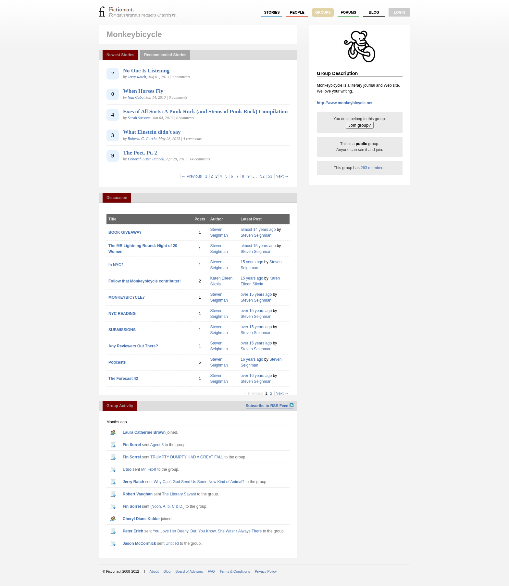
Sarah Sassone (139, 118)
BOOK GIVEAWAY (125, 232)
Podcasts (117, 362)
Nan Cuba (135, 97)
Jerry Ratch (137, 77)
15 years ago (252, 262)
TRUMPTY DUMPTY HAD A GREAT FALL (186, 457)
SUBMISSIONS (122, 330)
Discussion (116, 197)
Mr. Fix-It (148, 469)
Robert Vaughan (138, 494)
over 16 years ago (256, 375)
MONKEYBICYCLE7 (126, 297)
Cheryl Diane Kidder (141, 519)
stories (272, 12)
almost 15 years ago (258, 245)
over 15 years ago (256, 294)
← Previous (192, 176)
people (297, 12)
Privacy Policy (266, 571)
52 (262, 176)
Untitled (172, 543)
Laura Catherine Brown (144, 432)
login (399, 12)
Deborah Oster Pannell (146, 159)
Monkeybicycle (134, 34)
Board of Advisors (189, 571)
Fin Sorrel (132, 445)
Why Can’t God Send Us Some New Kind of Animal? (199, 482)
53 (270, 176)
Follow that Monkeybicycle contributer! (144, 281)
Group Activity (119, 406)
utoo (127, 469)
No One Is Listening (146, 71)
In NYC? (116, 265)
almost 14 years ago (258, 229)
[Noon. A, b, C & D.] (167, 506)
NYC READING (122, 313)
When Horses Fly (143, 91)
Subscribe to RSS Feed (269, 406)
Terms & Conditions (235, 571)
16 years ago (252, 359)
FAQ (211, 571)
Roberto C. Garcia (142, 138)
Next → (282, 176)
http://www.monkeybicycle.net (345, 103)
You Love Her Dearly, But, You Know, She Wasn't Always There (207, 531)
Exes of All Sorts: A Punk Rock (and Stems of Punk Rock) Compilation (205, 111)
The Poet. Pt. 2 (140, 153)
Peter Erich (133, 531)
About (154, 571)
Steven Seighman (256, 235)
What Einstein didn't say (152, 132)
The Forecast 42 (123, 378)
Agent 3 (157, 445)
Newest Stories (120, 55)
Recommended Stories (165, 55)
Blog (374, 12)
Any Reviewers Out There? (133, 346)
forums (348, 12)
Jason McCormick (139, 543)
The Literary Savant (179, 494)
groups (323, 12)
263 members (372, 168)
